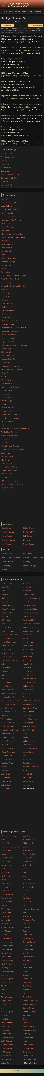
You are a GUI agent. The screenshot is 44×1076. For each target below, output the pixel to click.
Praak (3, 624)
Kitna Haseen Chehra (10, 446)
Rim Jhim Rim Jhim (9, 321)
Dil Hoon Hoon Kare (9, 481)
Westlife (4, 993)
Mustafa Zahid (28, 690)
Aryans (25, 770)
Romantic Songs (8, 540)
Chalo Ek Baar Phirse (10, 436)
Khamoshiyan (7, 562)
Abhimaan (27, 554)
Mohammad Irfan (30, 617)
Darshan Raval (7, 595)
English (24, 11)
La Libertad (6, 251)
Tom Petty (27, 986)
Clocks (4, 376)
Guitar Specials (29, 544)
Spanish (38, 11)
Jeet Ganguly (6, 606)
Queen (25, 971)
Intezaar (4, 439)
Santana (26, 891)
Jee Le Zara (6, 394)
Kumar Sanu (28, 752)
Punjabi (31, 11)
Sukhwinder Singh (30, 708)
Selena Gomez (29, 1008)
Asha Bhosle (28, 664)
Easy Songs (6, 544)
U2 (24, 906)
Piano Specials (7, 536)
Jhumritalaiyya (7, 352)
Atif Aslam (27, 591)
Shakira (4, 1008)
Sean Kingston (7, 895)
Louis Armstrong (29, 1030)
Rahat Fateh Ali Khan (31, 624)
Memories (5, 317)
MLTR (25, 872)
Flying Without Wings (10, 366)
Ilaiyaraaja (5, 675)
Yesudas (4, 715)
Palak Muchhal (29, 620)
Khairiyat (4, 181)
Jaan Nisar (5, 453)
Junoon (4, 679)
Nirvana (26, 876)
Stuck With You (7, 227)
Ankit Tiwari (6, 587)
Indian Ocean (6, 602)
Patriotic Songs (7, 532)
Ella (2, 425)
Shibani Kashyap (8, 638)
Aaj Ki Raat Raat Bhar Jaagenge (14, 276)
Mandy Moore (7, 872)
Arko (3, 591)
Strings (26, 638)
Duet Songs (6, 528)
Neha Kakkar (28, 693)
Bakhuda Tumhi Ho (9, 178)
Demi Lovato (28, 1052)
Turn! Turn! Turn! (8, 408)
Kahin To (5, 373)
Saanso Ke (5, 443)
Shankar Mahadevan (9, 635)
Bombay (26, 562)
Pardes (4, 570)
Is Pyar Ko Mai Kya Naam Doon (14, 345)
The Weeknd (6, 997)
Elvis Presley (6, 938)
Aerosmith (5, 917)
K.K (24, 756)
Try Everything (7, 488)
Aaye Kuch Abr (7, 185)
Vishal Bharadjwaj (30, 719)
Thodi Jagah (6, 314)
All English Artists (30, 1063)
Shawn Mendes (29, 1004)
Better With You (8, 244)
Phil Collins (6, 883)
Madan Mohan (7, 613)
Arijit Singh (6, 774)
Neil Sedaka (6, 876)
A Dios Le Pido (7, 397)
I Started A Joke (7, 324)
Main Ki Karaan (7, 168)
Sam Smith (6, 891)
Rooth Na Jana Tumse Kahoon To (15, 429)
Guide (25, 570)
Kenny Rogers (7, 1037)
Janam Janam (6, 154)
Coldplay (26, 931)
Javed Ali (26, 602)
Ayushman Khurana (31, 767)
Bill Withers (6, 924)
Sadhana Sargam (30, 627)
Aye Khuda (5, 363)
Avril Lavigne (6, 920)
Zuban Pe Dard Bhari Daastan (13, 286)
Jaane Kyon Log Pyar (10, 331)
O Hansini (5, 290)
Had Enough (6, 401)
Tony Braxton (6, 906)
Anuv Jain (27, 587)
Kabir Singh (6, 566)
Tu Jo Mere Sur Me (9, 432)
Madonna (5, 1030)
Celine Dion (6, 843)
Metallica (5, 1026)
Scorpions (27, 975)
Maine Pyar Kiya (29, 566)
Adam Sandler (7, 913)
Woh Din (5, 255)
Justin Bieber (6, 865)
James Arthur (28, 858)
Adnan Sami (28, 649)
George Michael (7, 854)
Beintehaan (5, 171)
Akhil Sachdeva (7, 653)
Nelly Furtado (7, 964)
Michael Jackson (8, 960)
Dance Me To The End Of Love (13, 328)
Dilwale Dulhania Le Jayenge (33, 558)
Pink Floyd (27, 1015)
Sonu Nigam (6, 708)
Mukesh (26, 737)
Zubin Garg (6, 649)
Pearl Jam (27, 880)
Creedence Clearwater (10, 847)
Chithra (4, 767)
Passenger (5, 968)
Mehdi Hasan (28, 745)
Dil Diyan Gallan (8, 356)
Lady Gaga (27, 1034)
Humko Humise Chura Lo (11, 370)
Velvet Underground (31, 909)
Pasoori (4, 269)
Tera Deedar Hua (7, 157)
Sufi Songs (27, 536)
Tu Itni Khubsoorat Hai (10, 415)
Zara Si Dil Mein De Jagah (11, 174)
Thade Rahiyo (7, 380)
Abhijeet (26, 785)
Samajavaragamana (9, 203)
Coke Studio (28, 668)
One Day (5, 241)
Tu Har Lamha (7, 272)
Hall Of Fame (6, 474)
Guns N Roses (7, 858)
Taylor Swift (6, 898)
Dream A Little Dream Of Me (13, 237)
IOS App (20, 28)
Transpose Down (35, 25)
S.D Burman (6, 627)
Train (3, 990)
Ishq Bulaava (6, 248)
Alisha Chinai (6, 584)
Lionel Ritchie (28, 957)
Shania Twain (28, 979)
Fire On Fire (6, 297)
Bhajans (26, 540)
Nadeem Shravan (8, 693)
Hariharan (5, 598)
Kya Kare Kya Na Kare (10, 209)
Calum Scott (28, 1056)
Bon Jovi (4, 840)
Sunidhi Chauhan (8, 642)
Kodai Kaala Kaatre (9, 470)
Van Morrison (6, 909)
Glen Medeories (29, 854)
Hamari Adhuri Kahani (10, 558)
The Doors (27, 902)
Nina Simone (6, 1023)
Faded (4, 199)
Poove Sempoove (8, 335)
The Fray (4, 986)
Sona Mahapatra (29, 704)
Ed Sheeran (27, 935)
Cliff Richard (28, 843)
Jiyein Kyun (5, 164)
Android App (31, 28)
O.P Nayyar (5, 620)
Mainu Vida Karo (8, 310)
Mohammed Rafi (30, 741)
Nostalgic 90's (29, 532)
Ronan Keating (29, 887)
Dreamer (5, 300)
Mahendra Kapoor (30, 613)
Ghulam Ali (27, 672)
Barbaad (4, 307)
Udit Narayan (28, 642)
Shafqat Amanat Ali (31, 631)
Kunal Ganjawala (8, 609)
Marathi (11, 11)
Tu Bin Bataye (7, 422)
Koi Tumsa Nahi (7, 213)
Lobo (25, 869)
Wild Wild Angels (8, 258)
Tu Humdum (6, 265)
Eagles (25, 847)
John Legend (28, 949)
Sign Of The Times (8, 217)
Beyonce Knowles (8, 836)
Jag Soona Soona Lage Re (12, 484)
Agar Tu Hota (6, 206)
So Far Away (6, 283)
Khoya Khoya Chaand (10, 387)
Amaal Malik (28, 653)
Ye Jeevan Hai (7, 457)
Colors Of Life (28, 528)
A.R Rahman (6, 789)
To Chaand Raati (8, 338)
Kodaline (5, 869)
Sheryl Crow (6, 1004)
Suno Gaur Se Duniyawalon (12, 450)
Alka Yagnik (6, 781)
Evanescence (28, 938)
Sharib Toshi (28, 635)
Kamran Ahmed (29, 679)
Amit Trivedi (28, 584)
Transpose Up (7, 25)
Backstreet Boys (29, 920)
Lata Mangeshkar (30, 609)
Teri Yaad (5, 230)
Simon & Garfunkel (30, 1001)
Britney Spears (29, 840)
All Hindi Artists (29, 789)
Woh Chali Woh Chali (10, 279)
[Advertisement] (22, 505)
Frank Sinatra (28, 851)
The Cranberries (7, 902)
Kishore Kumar (29, 606)
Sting (25, 895)
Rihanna (4, 887)
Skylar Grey (6, 1001)
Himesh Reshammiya (31, 598)
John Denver (28, 861)
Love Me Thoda (7, 161)
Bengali (18, 11)
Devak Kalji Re (7, 303)
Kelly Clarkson (28, 865)
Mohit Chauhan (7, 690)
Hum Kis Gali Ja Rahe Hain (12, 234)
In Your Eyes (6, 293)
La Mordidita (6, 390)
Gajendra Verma (29, 595)
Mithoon (4, 617)
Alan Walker (28, 917)
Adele (25, 913)
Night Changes (7, 223)
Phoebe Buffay (29, 883)
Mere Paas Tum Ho (9, 383)
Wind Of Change (8, 262)
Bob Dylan (27, 836)
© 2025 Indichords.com (22, 1071)
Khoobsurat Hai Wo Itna (11, 220)
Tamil (5, 11)
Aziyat (3, 404)
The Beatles (27, 898)
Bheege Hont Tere (8, 359)
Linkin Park (6, 957)
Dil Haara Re (6, 464)
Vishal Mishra (28, 646)
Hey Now (5, 460)
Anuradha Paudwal (9, 661)
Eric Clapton (6, 851)
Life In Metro (6, 554)
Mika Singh (6, 686)
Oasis (3, 880)
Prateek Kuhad (7, 697)
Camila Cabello (7, 927)
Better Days (6, 349)
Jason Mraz (6, 861)
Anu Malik (5, 778)
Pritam (25, 697)
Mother (4, 477)
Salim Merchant (8, 631)
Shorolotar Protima (9, 467)
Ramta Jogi (6, 411)
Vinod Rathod (7, 646)
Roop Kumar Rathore (31, 701)
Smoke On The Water (10, 418)
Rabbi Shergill (28, 730)
